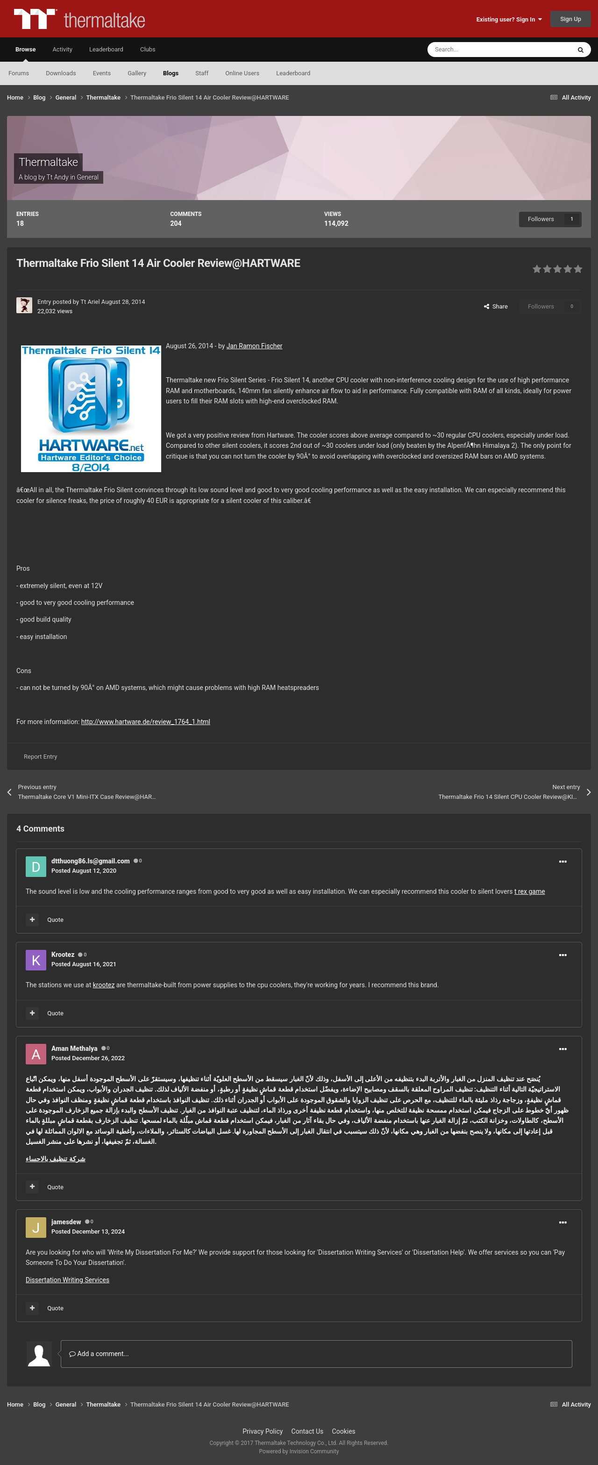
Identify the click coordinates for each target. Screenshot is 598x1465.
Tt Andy (58, 177)
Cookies (344, 1431)
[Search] (477, 49)
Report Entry (40, 756)
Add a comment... (99, 1353)
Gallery (137, 73)
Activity (62, 49)
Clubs (148, 49)
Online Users (242, 73)
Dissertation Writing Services (67, 1280)
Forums (18, 73)
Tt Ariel (90, 301)
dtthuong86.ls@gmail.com (90, 861)
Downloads (61, 73)
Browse (25, 54)
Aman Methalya (74, 1048)
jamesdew (66, 1222)
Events (102, 73)
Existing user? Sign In (509, 19)
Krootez (62, 954)
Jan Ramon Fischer (255, 346)
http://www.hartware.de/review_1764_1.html (145, 721)
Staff (201, 73)
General (88, 177)
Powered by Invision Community (299, 1451)
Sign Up (570, 18)
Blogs (170, 73)
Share (496, 306)
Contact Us (308, 1431)
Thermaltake (48, 162)
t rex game (529, 891)
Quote (55, 919)
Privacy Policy (262, 1431)
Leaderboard (293, 73)
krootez (104, 985)
